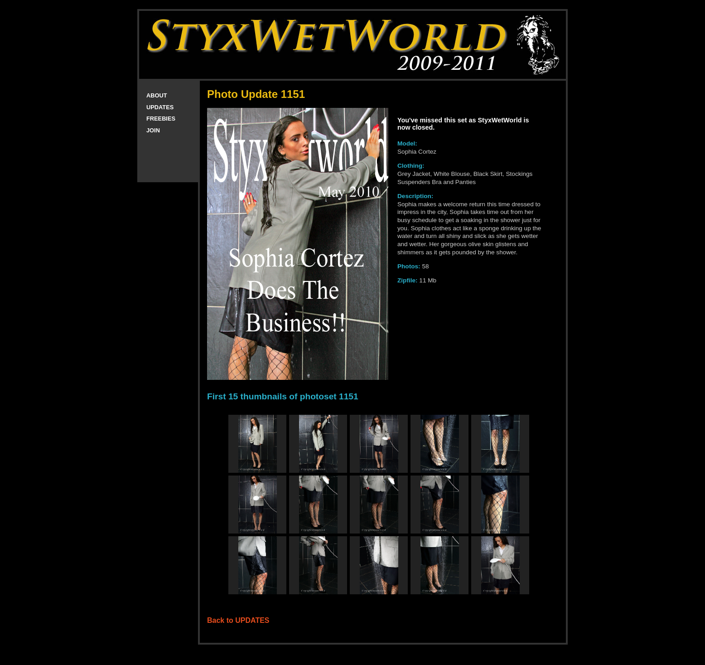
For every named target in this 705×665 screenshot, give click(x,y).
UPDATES (160, 107)
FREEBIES (160, 118)
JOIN (153, 130)
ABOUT (156, 95)
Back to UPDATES (238, 620)
